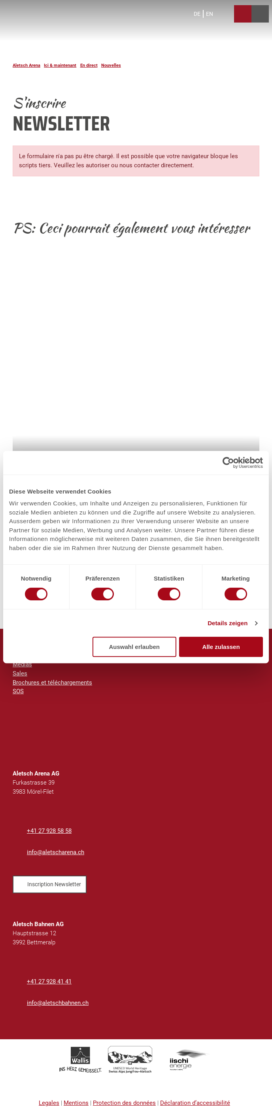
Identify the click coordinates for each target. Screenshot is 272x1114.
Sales (20, 673)
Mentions (76, 1102)
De (197, 14)
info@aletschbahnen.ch (58, 1002)
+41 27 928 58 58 (49, 830)
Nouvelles (111, 65)
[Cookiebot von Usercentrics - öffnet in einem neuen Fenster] (228, 463)
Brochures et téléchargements (52, 682)
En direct (89, 65)
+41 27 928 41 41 (49, 981)
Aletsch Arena (26, 65)
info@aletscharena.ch (55, 852)
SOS (18, 691)
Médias (22, 664)
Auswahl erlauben (134, 646)
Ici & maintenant (60, 65)
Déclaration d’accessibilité (195, 1102)
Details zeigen (227, 623)
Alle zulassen (221, 646)
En (209, 14)
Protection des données (124, 1102)
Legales (49, 1102)
